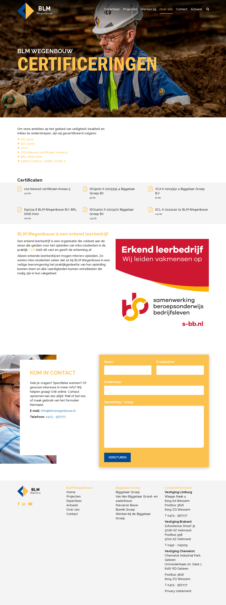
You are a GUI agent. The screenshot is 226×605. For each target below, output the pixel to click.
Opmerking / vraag (119, 402)
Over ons (166, 9)
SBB (32, 250)
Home (70, 492)
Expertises (112, 9)
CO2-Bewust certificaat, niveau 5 (44, 152)
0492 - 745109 (177, 545)
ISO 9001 (27, 139)
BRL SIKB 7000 (31, 156)
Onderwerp (113, 382)
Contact (181, 9)
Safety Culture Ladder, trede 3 (43, 161)
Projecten (130, 9)
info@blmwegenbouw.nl (58, 410)
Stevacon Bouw (127, 505)
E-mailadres (166, 362)
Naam (109, 362)
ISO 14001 (28, 143)
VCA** (24, 148)
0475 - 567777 (56, 417)
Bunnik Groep (125, 509)
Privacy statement (178, 591)
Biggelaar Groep (128, 492)
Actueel (196, 9)
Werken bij (148, 9)
